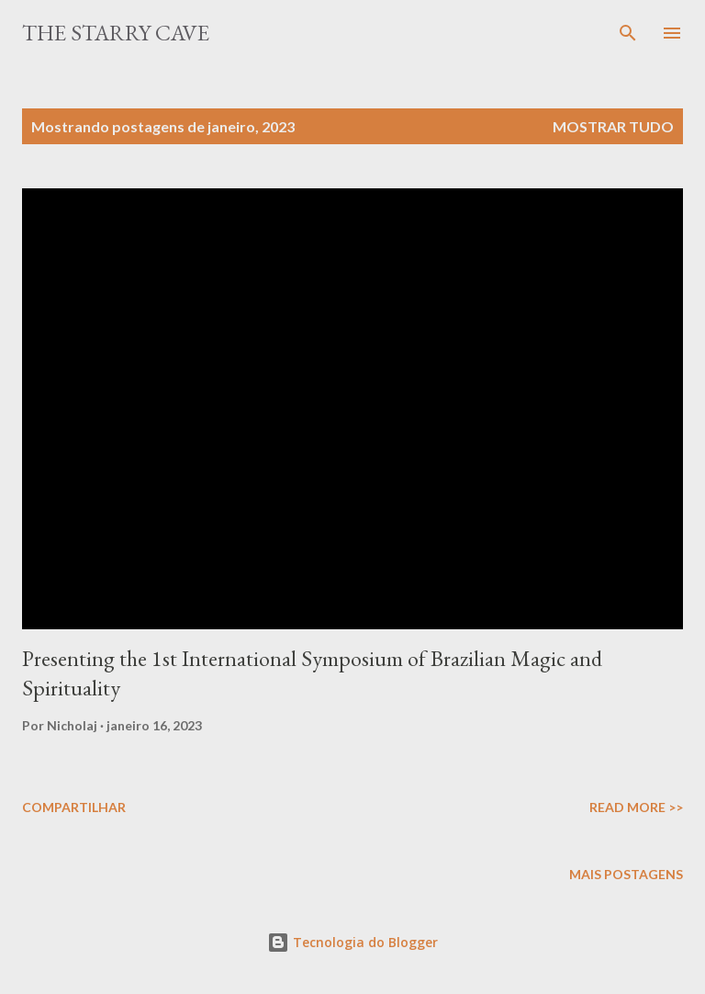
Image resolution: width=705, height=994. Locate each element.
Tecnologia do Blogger (352, 942)
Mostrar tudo (613, 126)
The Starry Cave (115, 32)
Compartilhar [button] (74, 807)
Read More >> (636, 807)
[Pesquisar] (628, 33)
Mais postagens (626, 874)
